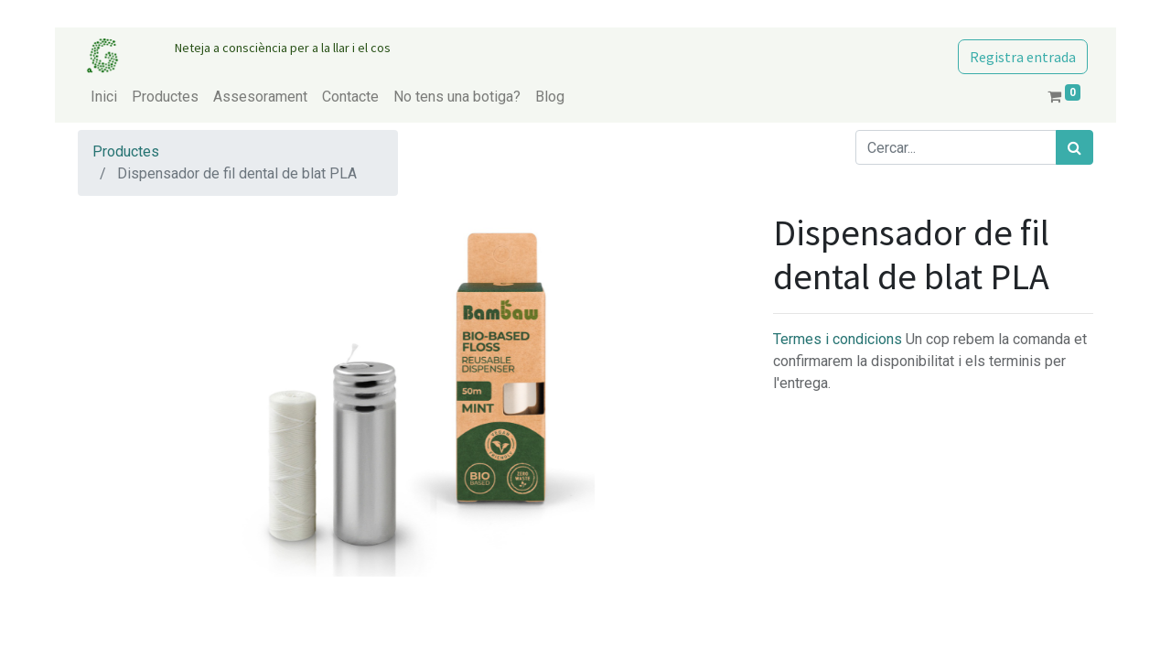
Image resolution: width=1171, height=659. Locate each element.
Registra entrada (1023, 57)
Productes (125, 151)
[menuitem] (103, 97)
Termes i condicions (839, 339)
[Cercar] (1074, 147)
